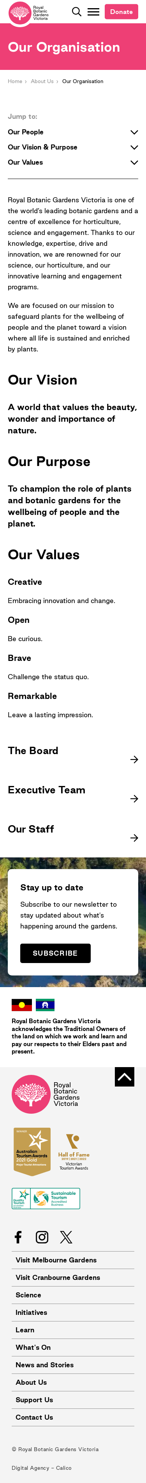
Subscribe (55, 953)
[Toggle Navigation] (93, 11)
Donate (121, 11)
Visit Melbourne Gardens (56, 1260)
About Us (42, 81)
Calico (64, 1468)
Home (15, 81)
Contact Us (34, 1417)
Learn (25, 1329)
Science (28, 1295)
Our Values (73, 162)
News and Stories (45, 1364)
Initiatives (31, 1312)
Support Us (34, 1399)
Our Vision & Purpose (73, 147)
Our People (73, 132)
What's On (33, 1347)
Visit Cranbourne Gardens (58, 1277)
